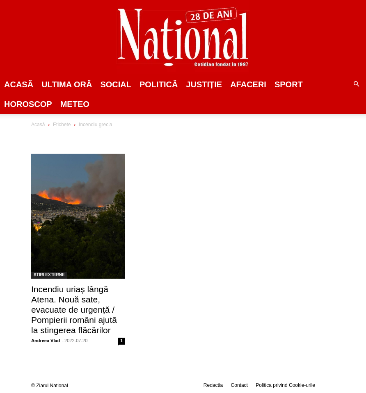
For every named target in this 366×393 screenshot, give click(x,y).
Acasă (18, 84)
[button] (356, 84)
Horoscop (28, 104)
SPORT (288, 84)
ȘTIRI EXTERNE (49, 275)
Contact (239, 385)
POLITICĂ (159, 84)
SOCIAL (115, 84)
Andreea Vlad (45, 340)
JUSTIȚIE (204, 84)
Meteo (74, 104)
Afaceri (248, 84)
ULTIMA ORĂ (66, 84)
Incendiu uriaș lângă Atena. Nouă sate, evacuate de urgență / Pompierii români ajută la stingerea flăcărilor (74, 309)
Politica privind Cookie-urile (285, 385)
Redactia (213, 385)
